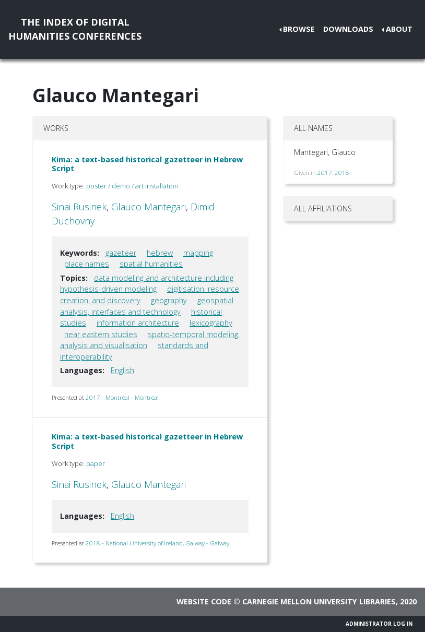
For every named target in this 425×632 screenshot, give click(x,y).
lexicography (211, 323)
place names (86, 264)
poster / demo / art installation (132, 185)
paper (95, 463)
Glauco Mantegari (148, 206)
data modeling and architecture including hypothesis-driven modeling (146, 283)
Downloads (348, 29)
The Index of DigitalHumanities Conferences (74, 29)
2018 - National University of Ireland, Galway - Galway (157, 543)
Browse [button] (299, 29)
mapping (198, 253)
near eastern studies (100, 334)
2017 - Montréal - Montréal (122, 397)
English (122, 370)
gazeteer (120, 253)
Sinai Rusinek (79, 206)
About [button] (399, 29)
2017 (324, 172)
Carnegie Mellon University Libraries (319, 601)
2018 (342, 172)
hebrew (160, 253)
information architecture (138, 323)
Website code (203, 601)
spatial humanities (151, 264)
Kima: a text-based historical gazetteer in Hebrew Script (147, 163)
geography (169, 300)
